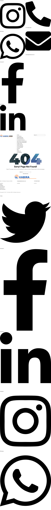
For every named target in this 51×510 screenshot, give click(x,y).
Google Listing (19, 143)
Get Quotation (19, 152)
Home (18, 134)
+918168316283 (37, 180)
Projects (18, 148)
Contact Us (19, 150)
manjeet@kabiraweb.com (22, 180)
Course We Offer (20, 147)
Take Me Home (25, 173)
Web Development (20, 138)
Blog (18, 149)
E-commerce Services (21, 139)
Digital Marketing (20, 137)
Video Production (20, 144)
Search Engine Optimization (22, 142)
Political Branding (20, 145)
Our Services (19, 136)
